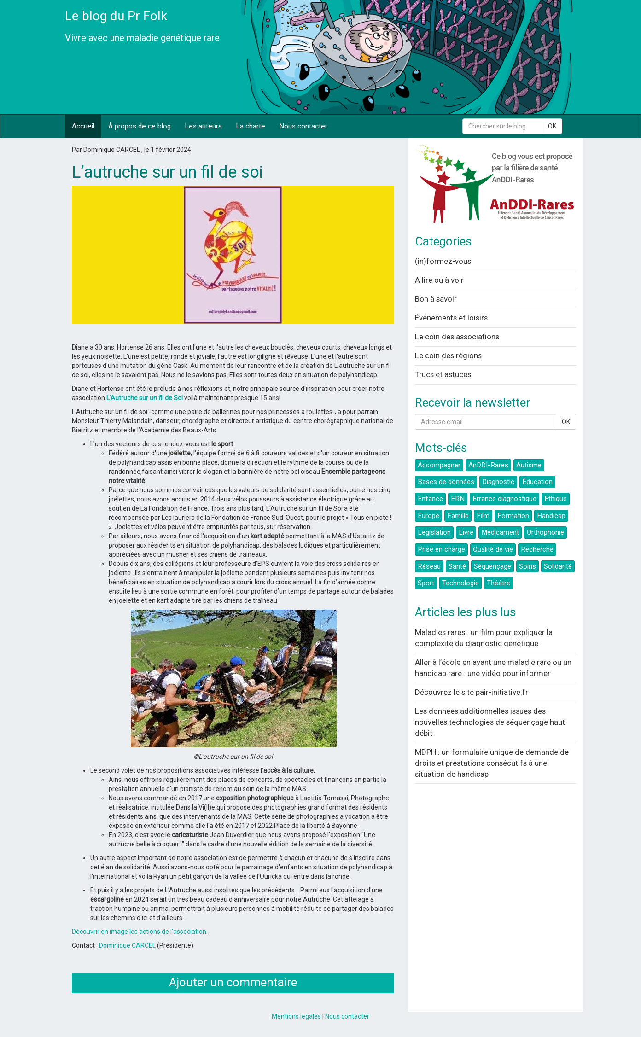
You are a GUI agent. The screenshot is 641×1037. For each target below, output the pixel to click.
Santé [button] (457, 566)
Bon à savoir (436, 298)
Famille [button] (458, 516)
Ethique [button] (555, 499)
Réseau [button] (429, 566)
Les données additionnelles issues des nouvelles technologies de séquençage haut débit (490, 722)
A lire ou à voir (439, 280)
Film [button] (483, 516)
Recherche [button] (537, 549)
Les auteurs (203, 126)
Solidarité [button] (558, 566)
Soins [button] (527, 566)
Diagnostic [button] (498, 482)
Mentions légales (296, 1016)
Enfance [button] (430, 499)
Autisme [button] (529, 465)
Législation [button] (434, 532)
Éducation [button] (537, 482)
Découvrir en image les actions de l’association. (140, 931)
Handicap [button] (551, 516)
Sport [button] (426, 583)
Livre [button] (466, 532)
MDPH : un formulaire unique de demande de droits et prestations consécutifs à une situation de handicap (492, 763)
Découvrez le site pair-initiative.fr (471, 692)
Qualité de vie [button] (493, 549)
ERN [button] (458, 499)
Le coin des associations (457, 336)
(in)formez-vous (443, 261)
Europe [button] (428, 516)
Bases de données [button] (446, 482)
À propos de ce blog (139, 126)
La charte (250, 126)
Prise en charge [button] (441, 549)
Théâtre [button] (498, 583)
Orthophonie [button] (545, 532)
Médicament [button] (500, 532)
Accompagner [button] (439, 465)
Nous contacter (303, 126)
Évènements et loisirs (451, 317)
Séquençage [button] (492, 566)
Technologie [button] (460, 583)
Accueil (83, 126)
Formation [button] (513, 516)
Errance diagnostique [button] (504, 499)
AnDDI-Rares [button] (488, 465)
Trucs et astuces (443, 374)
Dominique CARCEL (127, 945)
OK (552, 126)
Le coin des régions (448, 355)
